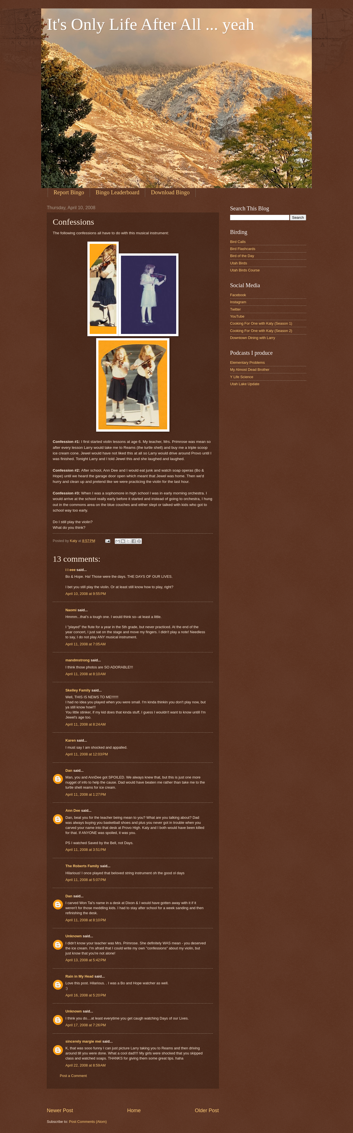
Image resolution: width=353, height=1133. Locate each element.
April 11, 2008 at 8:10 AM (85, 674)
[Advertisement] (149, 1098)
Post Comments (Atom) (88, 1121)
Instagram (238, 302)
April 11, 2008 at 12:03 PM (86, 754)
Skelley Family (78, 690)
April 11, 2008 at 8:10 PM (85, 920)
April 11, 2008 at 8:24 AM (85, 724)
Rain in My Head (79, 976)
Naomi (70, 610)
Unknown (73, 936)
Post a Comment (73, 1076)
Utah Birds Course (245, 270)
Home (134, 1110)
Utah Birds (238, 263)
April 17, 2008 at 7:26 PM (85, 1025)
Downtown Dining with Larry (252, 338)
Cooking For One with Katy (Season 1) (261, 323)
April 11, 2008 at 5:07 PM (85, 880)
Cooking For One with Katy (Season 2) (261, 331)
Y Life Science (241, 377)
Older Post (207, 1110)
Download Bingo (170, 192)
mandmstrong (77, 660)
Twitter (235, 309)
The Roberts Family (82, 866)
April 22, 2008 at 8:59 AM (85, 1065)
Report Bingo (69, 192)
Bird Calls (238, 242)
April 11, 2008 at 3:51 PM (85, 849)
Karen (70, 740)
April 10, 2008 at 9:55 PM (85, 594)
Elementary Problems (247, 362)
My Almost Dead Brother (250, 369)
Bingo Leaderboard (117, 192)
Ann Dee (72, 810)
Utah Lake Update (244, 384)
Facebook (238, 295)
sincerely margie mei (83, 1041)
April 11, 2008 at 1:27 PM (85, 794)
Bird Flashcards (242, 249)
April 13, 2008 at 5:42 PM (85, 960)
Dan (68, 770)
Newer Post (60, 1110)
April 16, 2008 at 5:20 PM (85, 995)
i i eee (70, 570)
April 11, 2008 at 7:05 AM (85, 644)
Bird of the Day (242, 256)
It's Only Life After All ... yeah (150, 24)
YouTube (237, 316)
